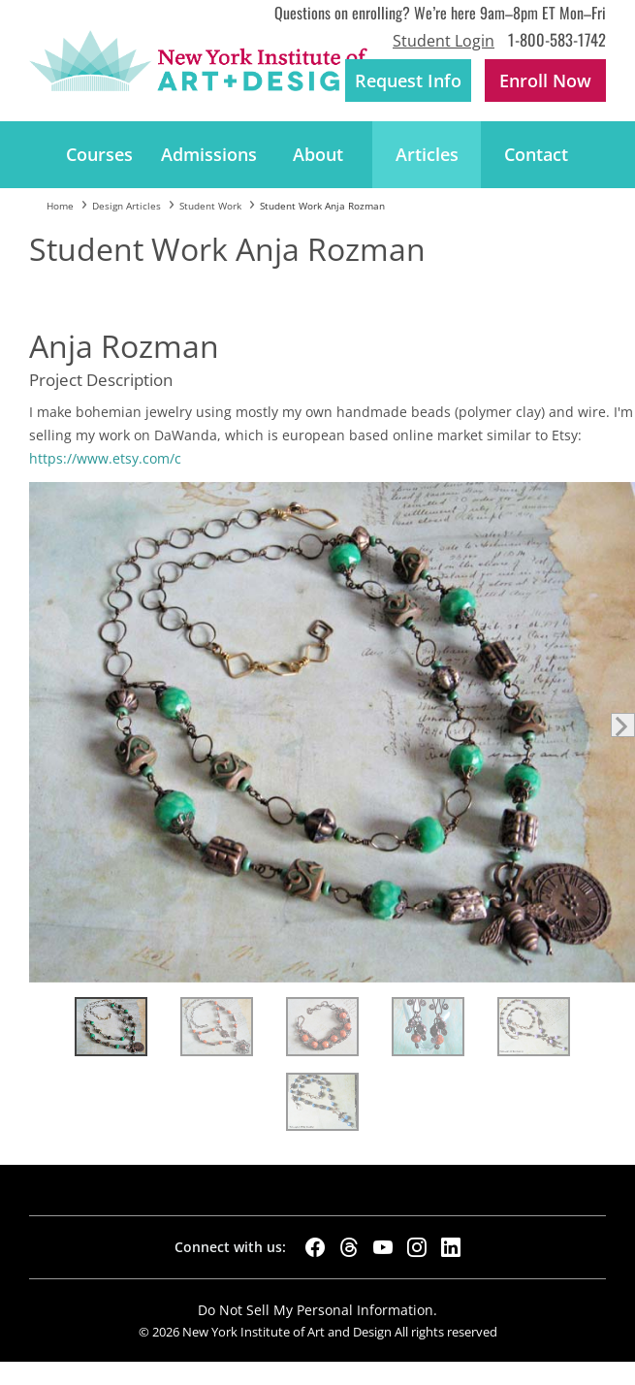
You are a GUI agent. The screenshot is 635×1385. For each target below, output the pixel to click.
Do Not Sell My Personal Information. (317, 1310)
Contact (536, 154)
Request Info (408, 80)
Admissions (209, 154)
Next (623, 725)
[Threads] (349, 1247)
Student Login (443, 40)
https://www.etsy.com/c (105, 458)
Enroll (545, 80)
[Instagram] (417, 1247)
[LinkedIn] (450, 1247)
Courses (99, 154)
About (318, 154)
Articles (427, 154)
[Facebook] (315, 1247)
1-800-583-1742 (557, 39)
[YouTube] (383, 1247)
